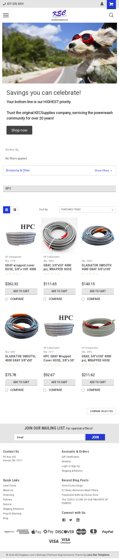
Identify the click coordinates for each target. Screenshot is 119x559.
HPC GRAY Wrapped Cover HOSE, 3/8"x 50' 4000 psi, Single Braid (59, 360)
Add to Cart (21, 291)
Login (65, 466)
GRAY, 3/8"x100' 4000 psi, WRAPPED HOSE (96, 358)
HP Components (13, 256)
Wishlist (66, 461)
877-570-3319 (13, 3)
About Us (8, 490)
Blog (5, 518)
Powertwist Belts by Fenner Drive (80, 495)
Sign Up (75, 466)
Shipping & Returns (72, 470)
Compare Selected (101, 411)
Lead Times (9, 485)
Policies (7, 499)
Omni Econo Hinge (72, 485)
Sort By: (43, 209)
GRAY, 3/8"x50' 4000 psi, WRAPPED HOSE (57, 267)
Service (7, 504)
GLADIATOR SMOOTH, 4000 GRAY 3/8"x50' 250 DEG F (20, 360)
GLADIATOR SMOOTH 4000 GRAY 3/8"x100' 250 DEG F (96, 269)
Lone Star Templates (98, 555)
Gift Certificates (70, 456)
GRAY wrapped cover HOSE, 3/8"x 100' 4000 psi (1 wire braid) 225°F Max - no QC (20, 271)
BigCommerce (66, 555)
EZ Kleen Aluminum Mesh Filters (80, 490)
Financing (8, 495)
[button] (19, 130)
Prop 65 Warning (12, 513)
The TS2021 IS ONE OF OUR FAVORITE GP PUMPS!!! (85, 501)
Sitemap (40, 555)
